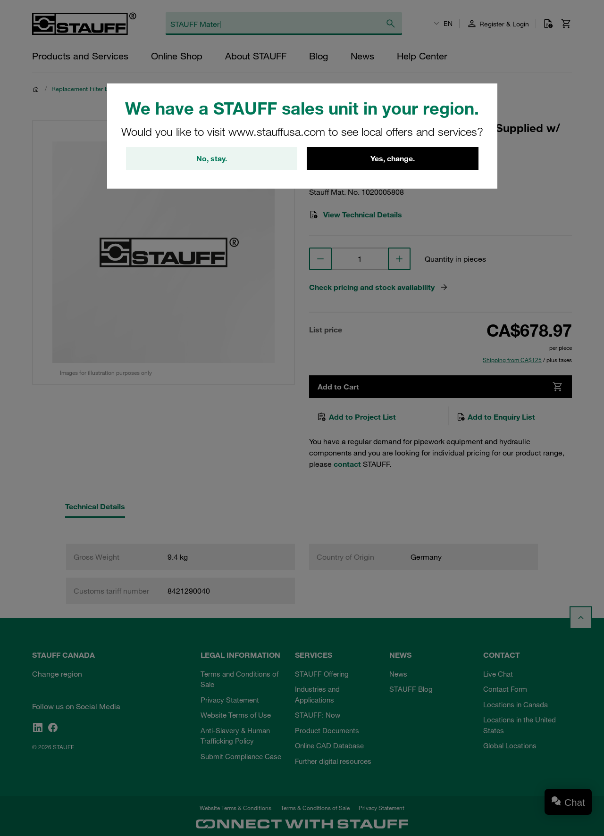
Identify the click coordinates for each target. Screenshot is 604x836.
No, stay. (211, 158)
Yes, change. (392, 158)
